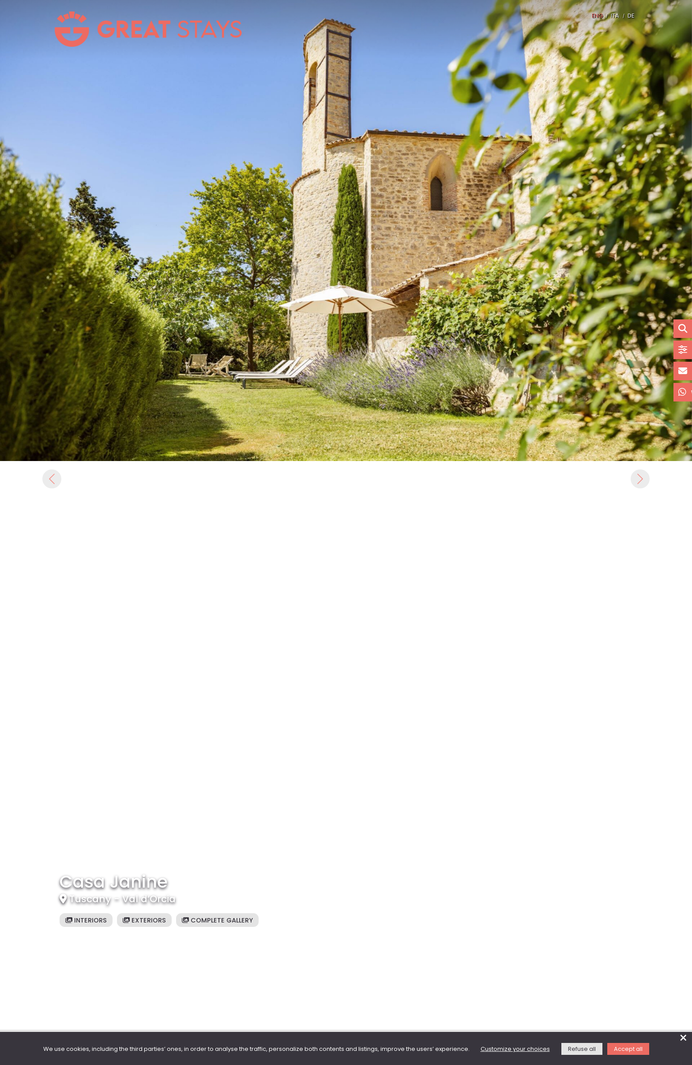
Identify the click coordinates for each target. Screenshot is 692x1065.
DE (631, 16)
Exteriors (144, 920)
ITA (615, 16)
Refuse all (582, 1049)
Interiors (86, 920)
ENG (597, 16)
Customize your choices (515, 1049)
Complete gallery (217, 920)
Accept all (628, 1049)
